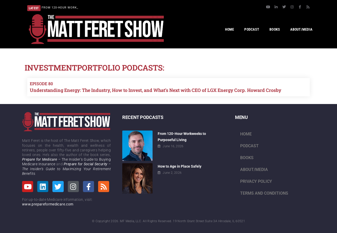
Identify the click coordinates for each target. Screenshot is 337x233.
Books (247, 157)
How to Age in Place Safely (179, 166)
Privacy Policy (256, 181)
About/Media (254, 169)
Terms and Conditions (264, 193)
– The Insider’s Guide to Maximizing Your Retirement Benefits (66, 168)
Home (246, 134)
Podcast (249, 145)
